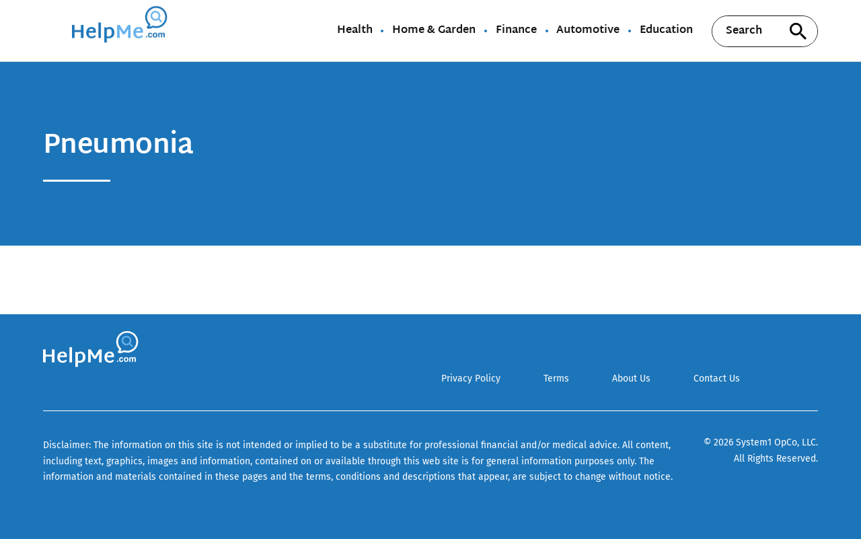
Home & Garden (434, 31)
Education (666, 31)
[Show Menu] (52, 30)
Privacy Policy (470, 378)
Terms (556, 378)
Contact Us (717, 378)
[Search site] (797, 31)
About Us (631, 378)
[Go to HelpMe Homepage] (122, 30)
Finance (516, 31)
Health (355, 31)
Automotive (588, 31)
